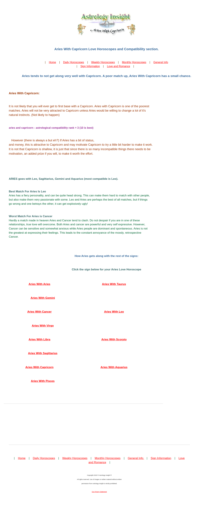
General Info (160, 62)
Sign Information (90, 66)
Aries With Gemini (43, 297)
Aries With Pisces (43, 381)
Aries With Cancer (39, 311)
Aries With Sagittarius (43, 353)
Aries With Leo (114, 311)
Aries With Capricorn (39, 367)
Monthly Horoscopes (134, 62)
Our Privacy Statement (99, 492)
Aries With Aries (39, 284)
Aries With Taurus (114, 284)
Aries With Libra (39, 339)
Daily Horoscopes (73, 62)
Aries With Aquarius (114, 367)
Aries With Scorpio (114, 339)
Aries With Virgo (43, 325)
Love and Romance (118, 66)
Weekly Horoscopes (103, 62)
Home (52, 62)
